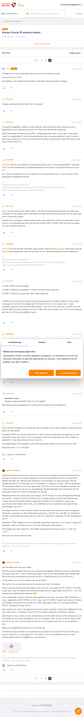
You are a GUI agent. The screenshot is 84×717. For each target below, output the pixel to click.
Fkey (8, 69)
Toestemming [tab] (14, 342)
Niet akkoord (41, 373)
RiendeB (9, 99)
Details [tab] (42, 342)
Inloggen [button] (79, 13)
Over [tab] (69, 342)
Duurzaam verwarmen (13, 21)
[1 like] (14, 454)
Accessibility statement (61, 711)
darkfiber (10, 160)
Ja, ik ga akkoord (68, 373)
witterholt (10, 393)
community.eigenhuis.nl (71, 4)
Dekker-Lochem (13, 470)
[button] (78, 711)
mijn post (60, 249)
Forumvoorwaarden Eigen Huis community (31, 711)
